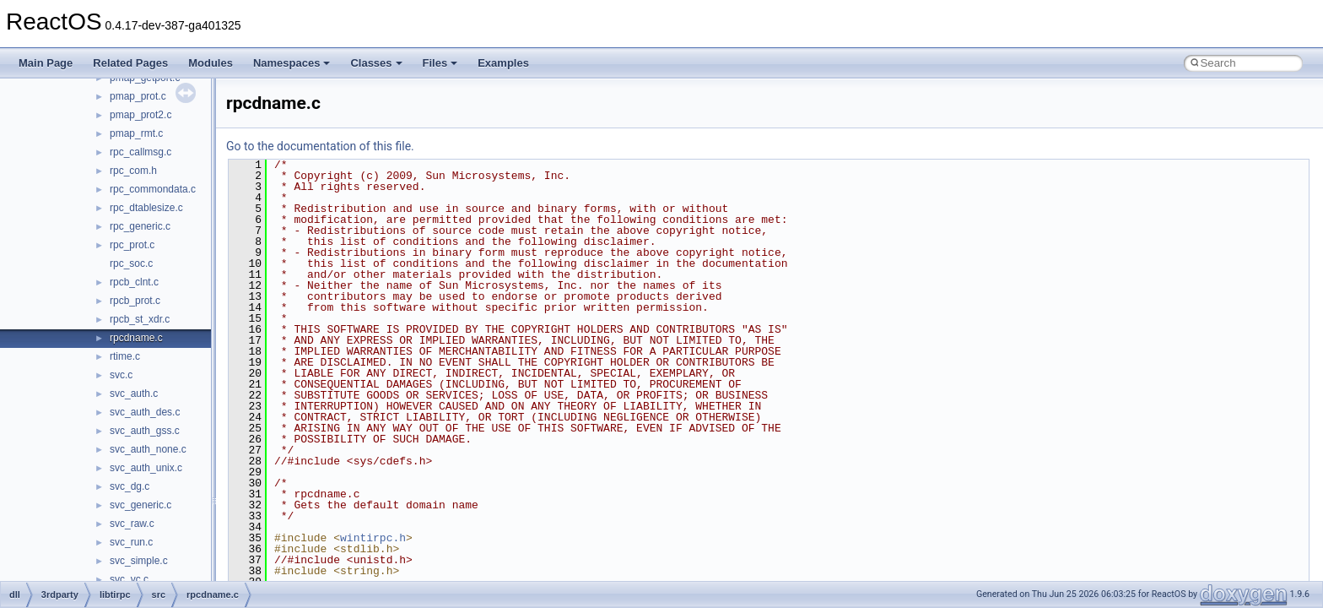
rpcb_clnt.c (134, 282)
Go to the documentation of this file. (320, 146)
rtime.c (125, 356)
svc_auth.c (134, 393)
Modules (210, 63)
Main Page (46, 63)
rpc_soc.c (131, 263)
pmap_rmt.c (136, 133)
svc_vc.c (129, 579)
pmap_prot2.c (140, 115)
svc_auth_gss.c (145, 431)
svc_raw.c (132, 523)
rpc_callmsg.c (140, 152)
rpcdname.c (136, 338)
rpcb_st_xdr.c (140, 319)
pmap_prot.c (138, 96)
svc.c (121, 375)
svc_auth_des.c (145, 412)
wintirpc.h (373, 538)
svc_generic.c (140, 505)
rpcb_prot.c (135, 301)
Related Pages (130, 63)
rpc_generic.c (140, 226)
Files (440, 63)
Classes (376, 63)
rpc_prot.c (132, 245)
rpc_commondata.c (153, 189)
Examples (503, 63)
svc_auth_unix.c (146, 468)
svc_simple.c (139, 561)
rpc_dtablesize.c (146, 208)
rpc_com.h (133, 170)
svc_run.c (131, 542)
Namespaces (292, 63)
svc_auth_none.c (148, 449)
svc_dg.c (129, 486)
